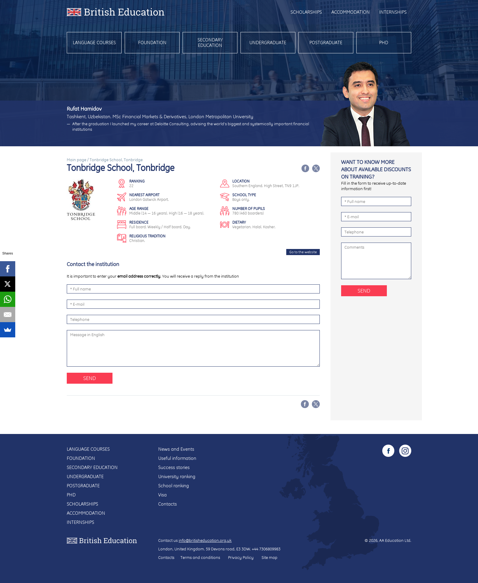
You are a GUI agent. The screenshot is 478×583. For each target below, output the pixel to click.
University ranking (176, 476)
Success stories (174, 467)
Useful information (177, 458)
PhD (383, 42)
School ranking (173, 486)
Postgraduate (325, 42)
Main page (76, 159)
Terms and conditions (200, 557)
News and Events (176, 449)
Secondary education (210, 42)
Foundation (152, 42)
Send (89, 378)
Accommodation (350, 12)
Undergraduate (267, 42)
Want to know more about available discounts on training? (376, 169)
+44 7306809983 (266, 548)
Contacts (167, 504)
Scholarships (306, 12)
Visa (162, 495)
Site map (269, 557)
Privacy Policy (241, 557)
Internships (393, 12)
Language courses (94, 42)
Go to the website (303, 252)
